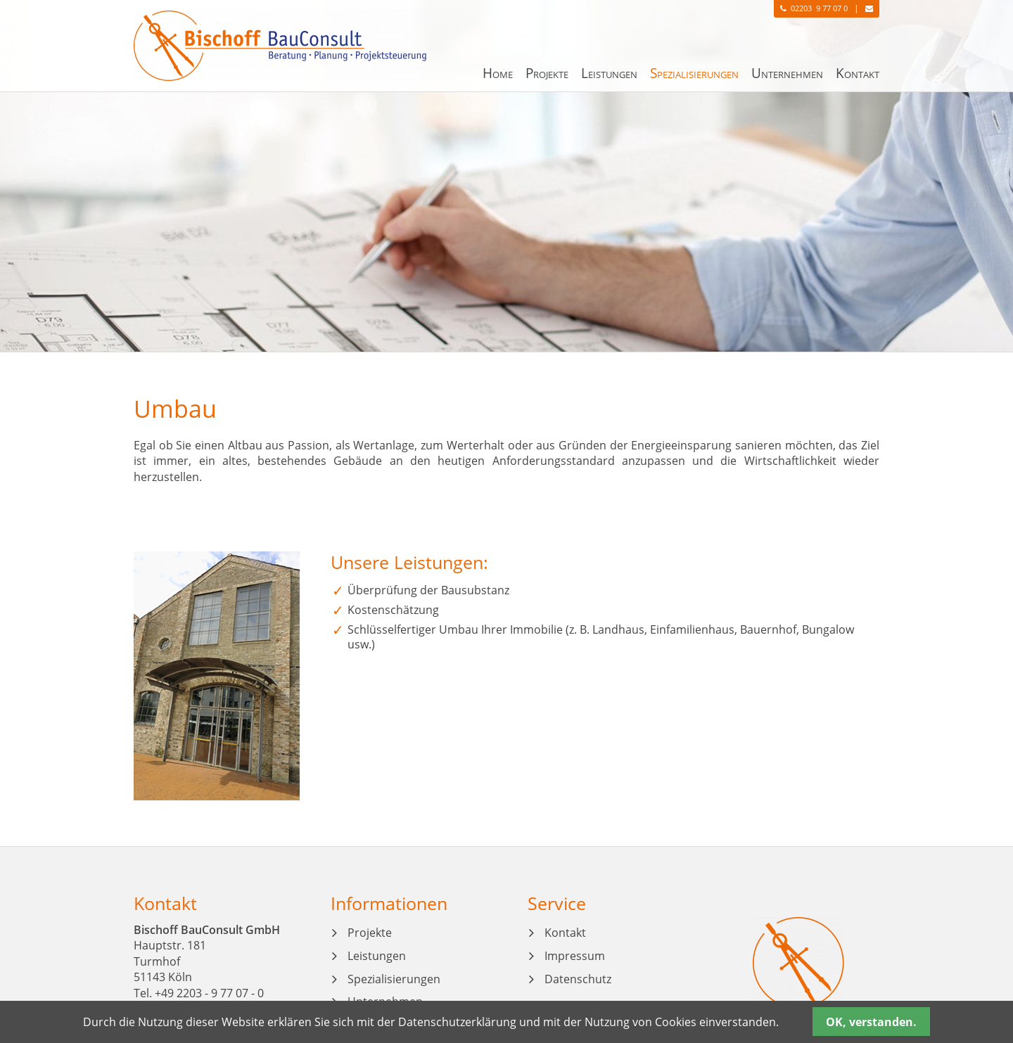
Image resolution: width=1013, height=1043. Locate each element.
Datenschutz (577, 979)
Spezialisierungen (694, 73)
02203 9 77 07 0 (809, 8)
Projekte (546, 73)
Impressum (574, 956)
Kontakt (857, 73)
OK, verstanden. (871, 1022)
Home (498, 73)
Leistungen (609, 73)
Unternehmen (787, 73)
